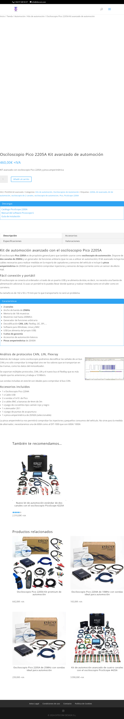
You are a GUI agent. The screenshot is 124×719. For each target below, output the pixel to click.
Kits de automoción (36, 16)
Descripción (10, 235)
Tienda (10, 16)
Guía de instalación (10, 216)
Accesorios (71, 235)
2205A (92, 192)
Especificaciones (12, 241)
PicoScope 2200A (71, 195)
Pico (61, 195)
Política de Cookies (83, 703)
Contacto (67, 703)
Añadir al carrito (21, 179)
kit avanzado (101, 192)
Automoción (19, 16)
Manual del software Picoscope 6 (17, 212)
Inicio (2, 16)
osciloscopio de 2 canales (22, 195)
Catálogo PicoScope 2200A (14, 209)
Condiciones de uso (51, 703)
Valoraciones (72, 241)
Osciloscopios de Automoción (66, 192)
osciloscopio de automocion (46, 195)
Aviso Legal (34, 703)
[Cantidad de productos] (4, 179)
